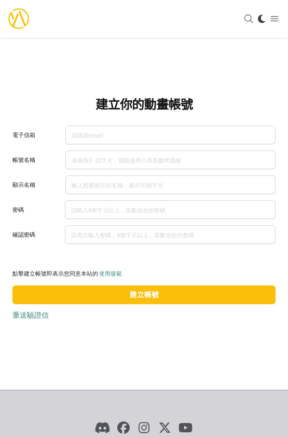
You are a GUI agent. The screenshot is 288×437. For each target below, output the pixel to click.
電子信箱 (23, 135)
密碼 (18, 209)
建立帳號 (144, 294)
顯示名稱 (23, 184)
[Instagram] (144, 428)
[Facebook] (123, 428)
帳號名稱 (23, 159)
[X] (165, 428)
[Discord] (103, 428)
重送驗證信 (30, 314)
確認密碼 (23, 234)
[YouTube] (186, 428)
